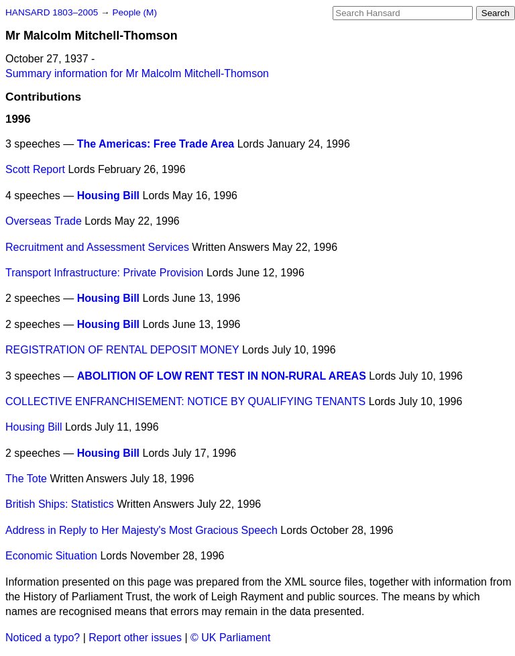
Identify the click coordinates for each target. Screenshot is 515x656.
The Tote (26, 478)
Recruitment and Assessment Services (97, 247)
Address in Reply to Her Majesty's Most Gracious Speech (141, 530)
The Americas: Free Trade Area (155, 144)
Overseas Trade (43, 221)
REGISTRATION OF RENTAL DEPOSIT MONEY (122, 350)
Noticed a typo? (42, 637)
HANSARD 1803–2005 (51, 12)
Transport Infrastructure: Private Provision (104, 272)
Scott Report (35, 169)
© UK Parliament (230, 637)
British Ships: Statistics (59, 504)
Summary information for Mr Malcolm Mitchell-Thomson (137, 73)
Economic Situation (51, 555)
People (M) (134, 12)
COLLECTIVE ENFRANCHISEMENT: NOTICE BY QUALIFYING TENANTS (185, 401)
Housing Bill (108, 195)
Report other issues (135, 637)
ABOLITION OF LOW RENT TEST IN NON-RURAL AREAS (221, 376)
